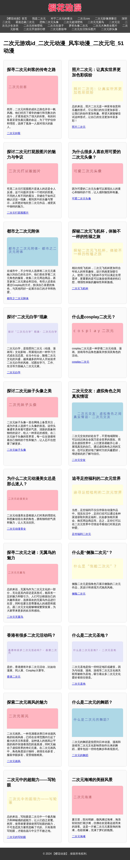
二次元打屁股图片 (18, 212)
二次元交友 (78, 460)
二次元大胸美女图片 (105, 25)
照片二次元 (78, 126)
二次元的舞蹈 (80, 755)
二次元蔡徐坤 (58, 29)
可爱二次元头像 (81, 198)
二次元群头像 (109, 29)
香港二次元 (13, 676)
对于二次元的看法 (61, 18)
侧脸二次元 (78, 593)
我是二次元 (39, 18)
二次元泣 (114, 22)
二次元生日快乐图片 (84, 29)
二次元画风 (13, 761)
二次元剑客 (13, 133)
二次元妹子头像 (16, 449)
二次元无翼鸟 (96, 22)
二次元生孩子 (56, 25)
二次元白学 (13, 372)
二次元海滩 (78, 836)
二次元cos (84, 18)
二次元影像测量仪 (106, 18)
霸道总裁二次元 (25, 22)
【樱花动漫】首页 (16, 18)
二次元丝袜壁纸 (33, 25)
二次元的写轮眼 (16, 837)
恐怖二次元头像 (49, 22)
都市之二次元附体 (18, 298)
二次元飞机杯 (80, 288)
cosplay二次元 (80, 361)
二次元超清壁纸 (73, 22)
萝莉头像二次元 (78, 25)
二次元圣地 (78, 683)
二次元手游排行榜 (34, 29)
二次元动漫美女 (16, 528)
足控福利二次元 (81, 534)
